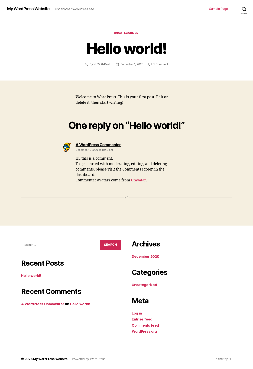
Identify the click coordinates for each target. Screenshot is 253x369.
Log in (137, 313)
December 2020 (146, 256)
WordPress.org (145, 331)
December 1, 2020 (132, 64)
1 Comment (161, 64)
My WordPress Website (30, 9)
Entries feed (142, 319)
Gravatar (138, 180)
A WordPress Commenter (43, 304)
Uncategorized (126, 33)
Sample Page (218, 9)
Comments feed (146, 325)
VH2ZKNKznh (101, 64)
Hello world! (32, 276)
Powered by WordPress (89, 359)
